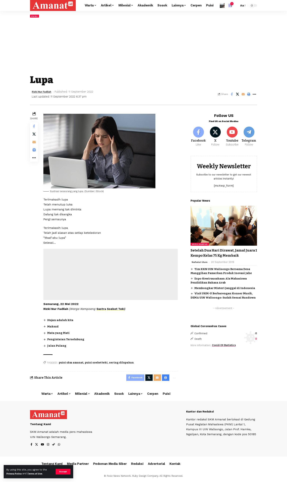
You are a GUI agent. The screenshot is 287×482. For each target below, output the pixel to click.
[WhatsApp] (60, 446)
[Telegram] (249, 134)
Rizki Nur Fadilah (43, 92)
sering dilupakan (122, 363)
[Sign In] (222, 5)
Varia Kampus (200, 243)
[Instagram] (49, 446)
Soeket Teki (117, 309)
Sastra (102, 309)
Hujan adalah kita (61, 320)
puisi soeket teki (97, 363)
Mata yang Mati (59, 333)
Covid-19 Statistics (224, 349)
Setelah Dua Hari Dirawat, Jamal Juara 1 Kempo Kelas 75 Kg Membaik (222, 254)
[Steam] (54, 446)
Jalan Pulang (58, 346)
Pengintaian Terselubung (68, 339)
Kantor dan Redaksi (201, 413)
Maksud (54, 326)
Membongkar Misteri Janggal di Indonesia (224, 292)
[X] (215, 134)
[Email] (243, 94)
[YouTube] (43, 446)
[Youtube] (232, 134)
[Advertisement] (143, 46)
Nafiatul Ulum (200, 266)
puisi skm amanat (72, 363)
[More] (254, 94)
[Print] (248, 94)
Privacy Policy (15, 473)
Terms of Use (37, 473)
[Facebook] (198, 134)
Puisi (34, 16)
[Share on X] (237, 94)
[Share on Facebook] (231, 94)
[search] (235, 5)
